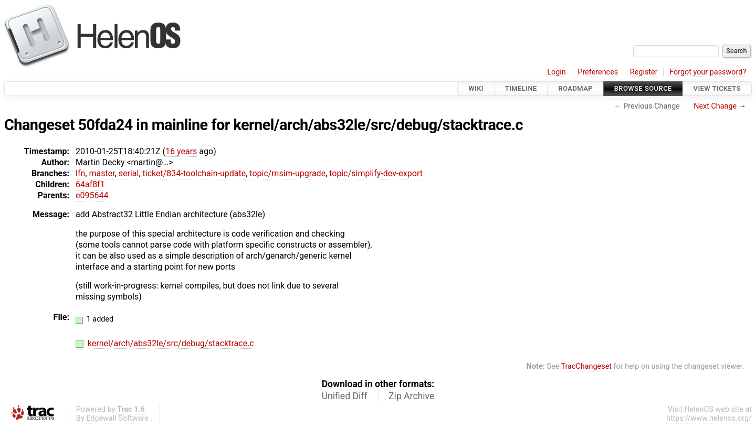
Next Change (715, 106)
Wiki (476, 88)
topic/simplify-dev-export (376, 173)
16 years (181, 151)
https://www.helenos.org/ (709, 418)
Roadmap (575, 88)
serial (129, 173)
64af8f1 (90, 184)
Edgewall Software (117, 418)
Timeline (521, 88)
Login (556, 72)
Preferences (598, 72)
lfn (80, 173)
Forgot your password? (707, 72)
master (101, 173)
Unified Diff (345, 396)
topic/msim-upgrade (287, 173)
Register (644, 72)
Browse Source (643, 88)
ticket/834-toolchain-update (194, 173)
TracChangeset (586, 366)
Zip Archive (411, 396)
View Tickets (717, 88)
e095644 (92, 195)
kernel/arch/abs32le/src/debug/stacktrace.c (378, 125)
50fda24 (105, 125)
